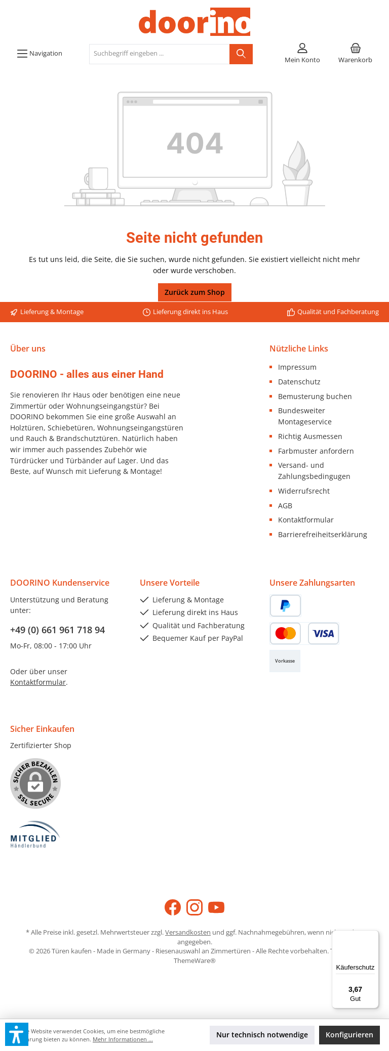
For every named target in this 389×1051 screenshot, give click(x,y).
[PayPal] (285, 605)
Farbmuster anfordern (316, 451)
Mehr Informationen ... (123, 1039)
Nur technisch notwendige (262, 1034)
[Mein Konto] (302, 54)
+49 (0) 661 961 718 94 (57, 630)
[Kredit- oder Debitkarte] (304, 633)
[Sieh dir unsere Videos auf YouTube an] (216, 907)
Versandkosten (188, 932)
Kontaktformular (306, 519)
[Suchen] (241, 54)
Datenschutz (299, 381)
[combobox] (159, 54)
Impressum (297, 367)
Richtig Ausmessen (310, 436)
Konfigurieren (349, 1034)
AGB (285, 505)
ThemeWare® (195, 960)
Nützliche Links (298, 348)
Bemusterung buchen (315, 396)
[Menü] (39, 54)
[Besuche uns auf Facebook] (173, 907)
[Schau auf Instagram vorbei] (194, 907)
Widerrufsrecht (304, 491)
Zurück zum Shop (195, 292)
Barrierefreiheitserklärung (322, 534)
